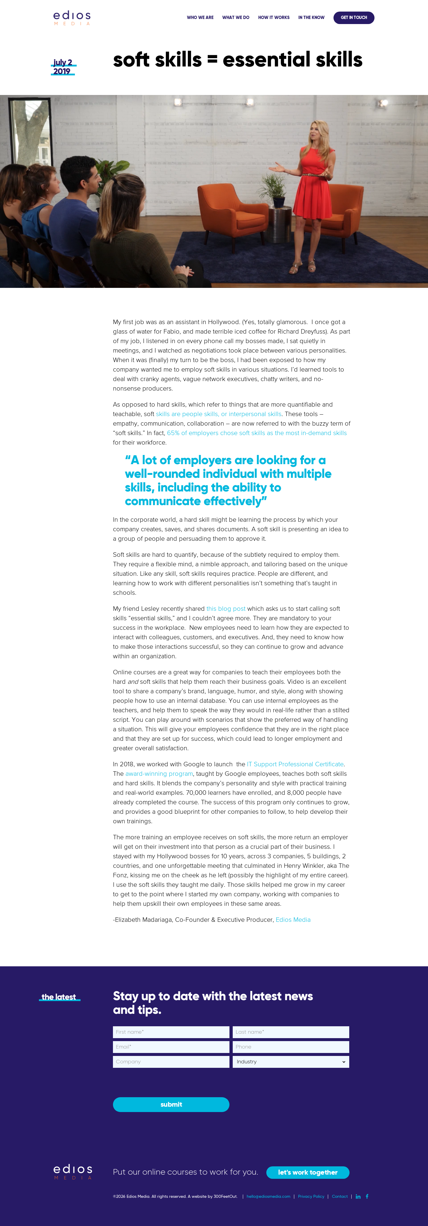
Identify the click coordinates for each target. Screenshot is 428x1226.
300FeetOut (225, 1197)
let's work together (308, 1172)
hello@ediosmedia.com (268, 1197)
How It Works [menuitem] (273, 18)
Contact (340, 1197)
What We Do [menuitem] (235, 18)
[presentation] (158, 1082)
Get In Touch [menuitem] (354, 18)
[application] (278, 17)
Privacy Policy (311, 1197)
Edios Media (293, 920)
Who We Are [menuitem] (200, 18)
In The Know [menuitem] (311, 18)
